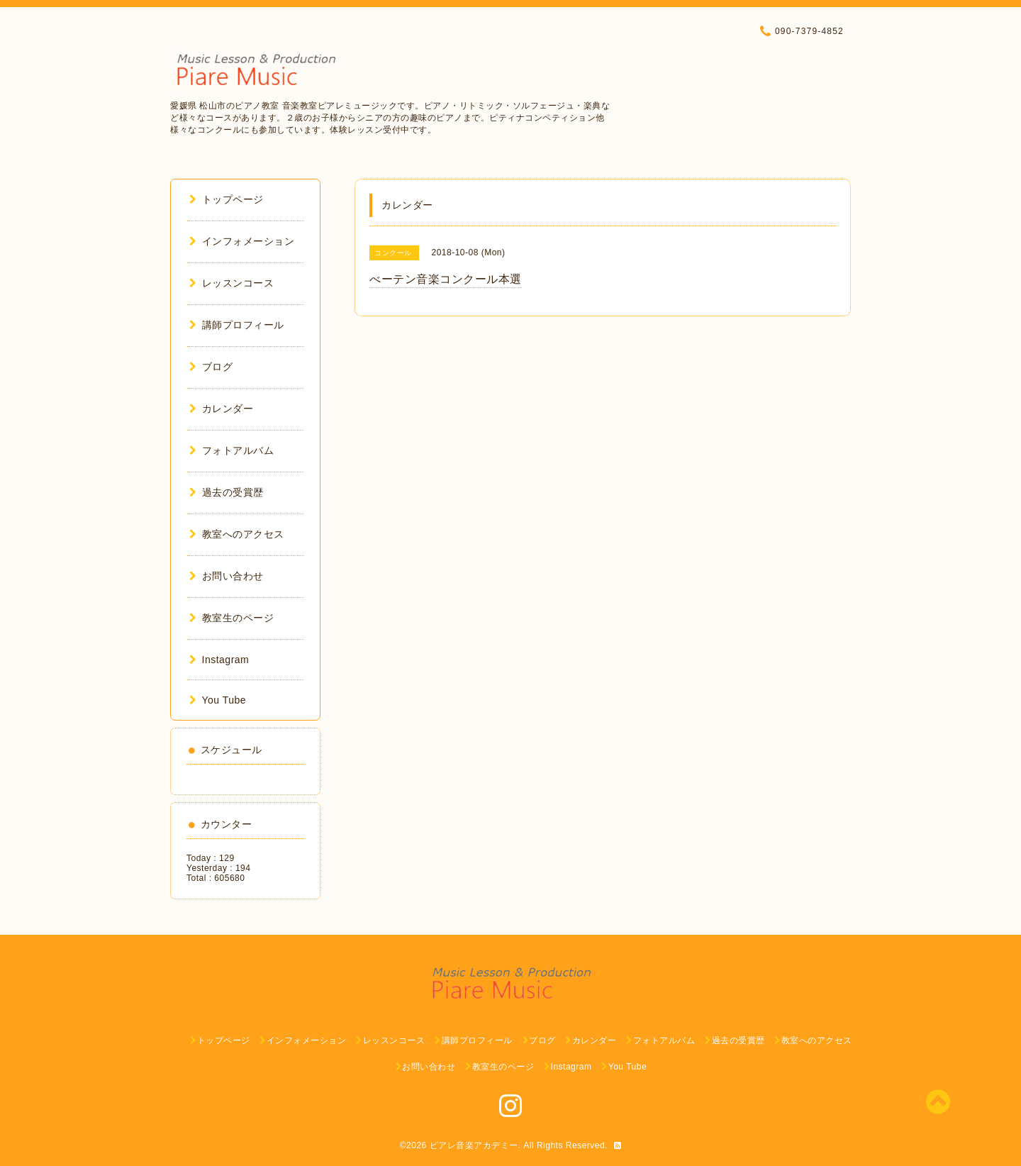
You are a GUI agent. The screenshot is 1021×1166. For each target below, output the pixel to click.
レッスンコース (231, 283)
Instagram (219, 659)
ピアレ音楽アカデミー (474, 1145)
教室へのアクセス (236, 534)
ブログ (211, 366)
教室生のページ (231, 617)
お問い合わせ (226, 576)
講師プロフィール (236, 325)
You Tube (217, 700)
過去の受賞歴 (226, 492)
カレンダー (221, 408)
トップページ (226, 199)
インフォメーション (241, 241)
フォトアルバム (231, 450)
